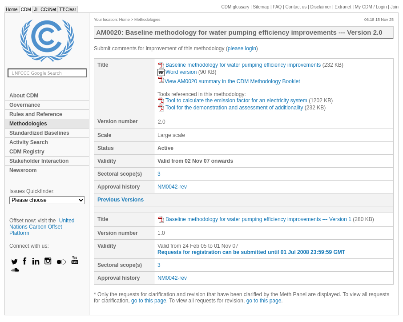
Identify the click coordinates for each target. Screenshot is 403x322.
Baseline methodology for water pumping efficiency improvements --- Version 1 (254, 219)
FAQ (277, 6)
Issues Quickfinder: (32, 191)
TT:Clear (67, 9)
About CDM (23, 96)
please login (242, 48)
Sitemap (261, 6)
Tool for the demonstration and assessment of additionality (230, 108)
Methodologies (28, 124)
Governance (24, 105)
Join (395, 6)
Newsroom (22, 170)
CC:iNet (48, 9)
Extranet (342, 6)
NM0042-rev (172, 187)
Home (12, 9)
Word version (177, 72)
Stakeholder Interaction (39, 161)
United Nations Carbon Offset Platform (42, 226)
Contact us (296, 6)
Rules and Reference (35, 114)
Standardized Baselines (39, 133)
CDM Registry (26, 152)
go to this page (148, 301)
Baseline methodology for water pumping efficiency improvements (239, 65)
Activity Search (28, 142)
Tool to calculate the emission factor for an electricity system (232, 100)
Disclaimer (320, 6)
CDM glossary (236, 6)
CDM (26, 9)
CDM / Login (371, 6)
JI (35, 9)
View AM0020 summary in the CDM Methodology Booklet (228, 81)
